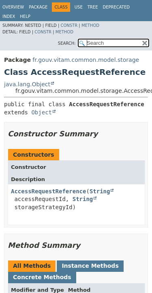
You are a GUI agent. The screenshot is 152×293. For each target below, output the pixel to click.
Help (25, 16)
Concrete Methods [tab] (42, 277)
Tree (93, 7)
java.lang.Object (27, 84)
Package (38, 7)
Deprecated (116, 7)
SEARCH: (67, 43)
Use (79, 7)
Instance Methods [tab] (90, 265)
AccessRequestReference (48, 191)
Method (90, 25)
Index (8, 16)
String (100, 191)
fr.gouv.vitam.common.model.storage (85, 60)
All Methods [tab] (32, 265)
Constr (68, 25)
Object (41, 112)
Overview (13, 7)
